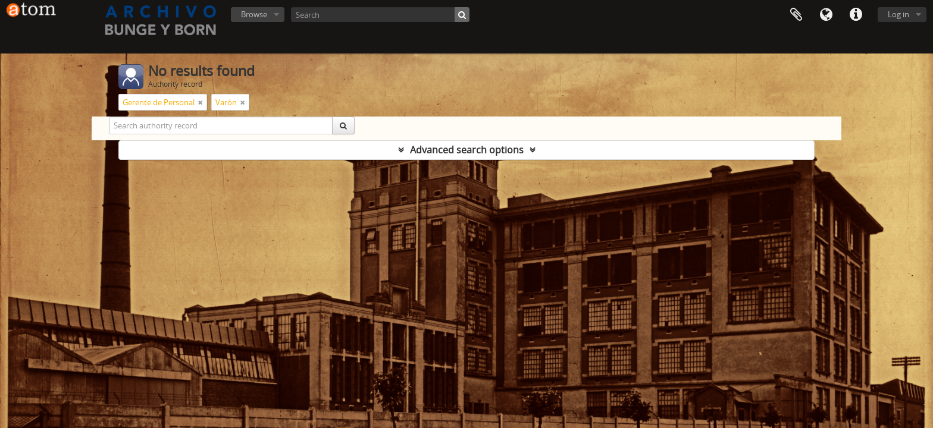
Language (826, 15)
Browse (254, 14)
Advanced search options (467, 149)
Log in (898, 14)
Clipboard (796, 15)
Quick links (856, 15)
